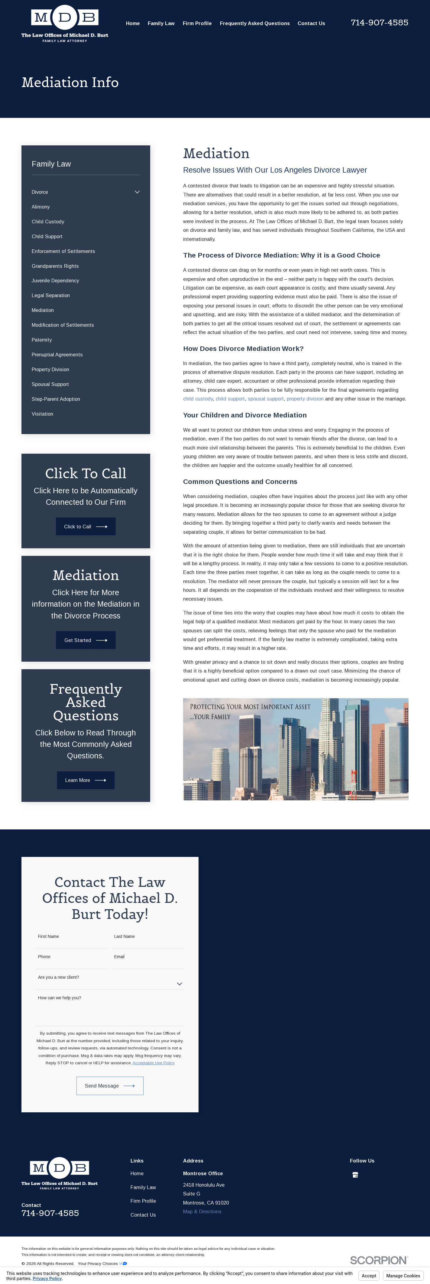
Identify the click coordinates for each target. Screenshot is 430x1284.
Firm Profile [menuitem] (197, 23)
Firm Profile (143, 1201)
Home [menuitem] (133, 23)
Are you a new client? (52, 977)
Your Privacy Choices (102, 1263)
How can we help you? (54, 997)
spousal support (266, 398)
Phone (38, 956)
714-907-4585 (379, 22)
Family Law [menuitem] (161, 23)
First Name (42, 936)
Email (113, 956)
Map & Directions (202, 1211)
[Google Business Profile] (355, 1175)
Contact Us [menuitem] (311, 23)
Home (137, 1173)
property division (305, 398)
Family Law (143, 1187)
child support (230, 398)
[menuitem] (82, 192)
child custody (198, 398)
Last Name (118, 936)
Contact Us (143, 1215)
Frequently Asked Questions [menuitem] (255, 23)
